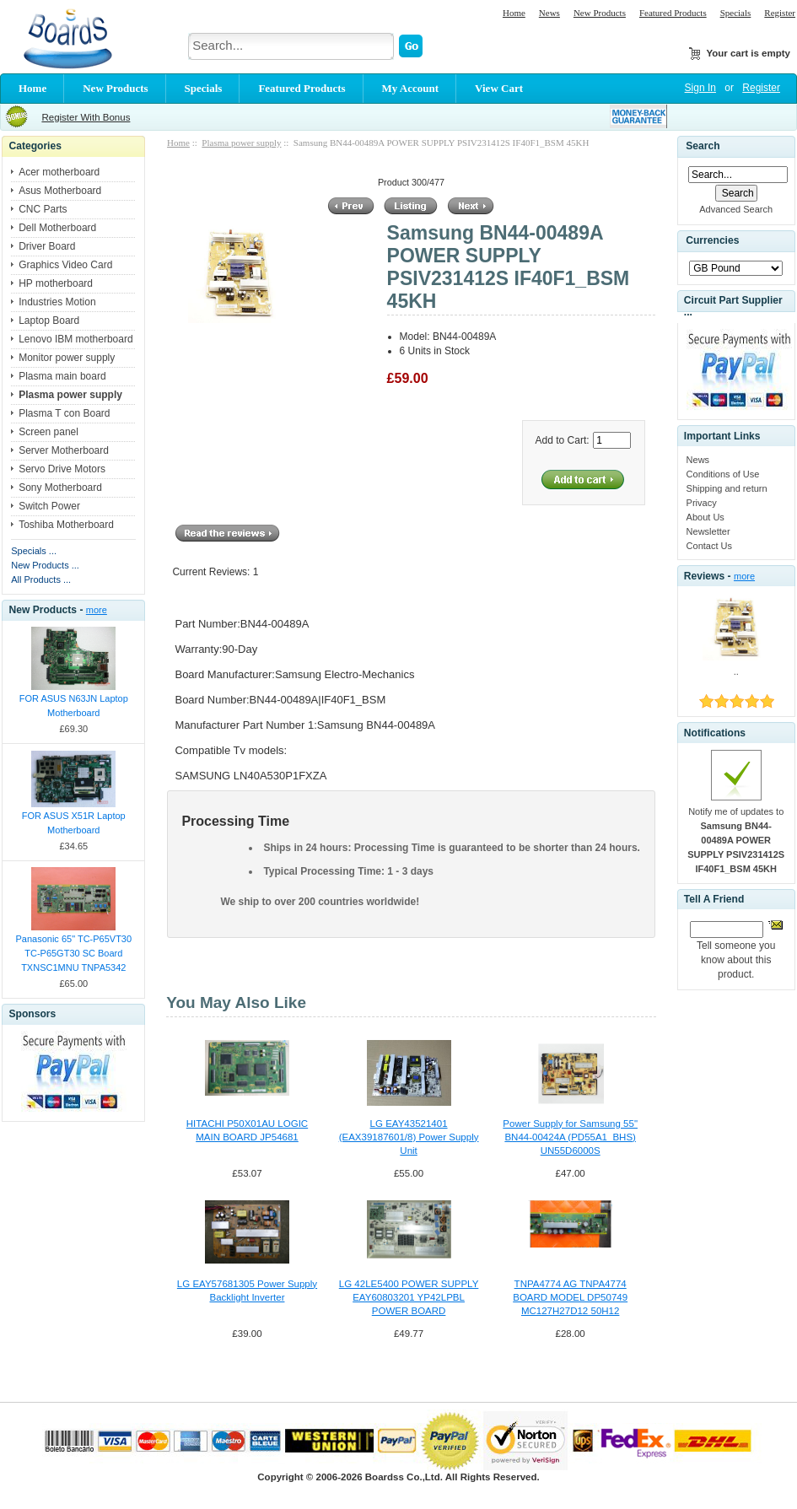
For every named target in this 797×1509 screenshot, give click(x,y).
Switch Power (49, 506)
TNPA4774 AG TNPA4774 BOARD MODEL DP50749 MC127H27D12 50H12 (570, 1297)
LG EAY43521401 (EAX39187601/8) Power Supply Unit (409, 1137)
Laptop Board (49, 320)
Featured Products (673, 13)
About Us (705, 517)
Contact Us (709, 546)
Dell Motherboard (57, 228)
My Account (410, 88)
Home (514, 13)
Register (779, 13)
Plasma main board (62, 376)
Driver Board (47, 246)
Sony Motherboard (60, 487)
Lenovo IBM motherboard (75, 339)
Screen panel (48, 432)
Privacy (702, 503)
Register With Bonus (85, 117)
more (96, 610)
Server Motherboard (64, 450)
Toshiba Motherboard (66, 525)
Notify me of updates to (735, 840)
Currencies (712, 241)
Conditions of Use (723, 474)
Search (702, 146)
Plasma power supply (241, 142)
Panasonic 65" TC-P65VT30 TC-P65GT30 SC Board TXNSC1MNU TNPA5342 (73, 953)
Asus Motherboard (60, 191)
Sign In (700, 88)
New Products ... (45, 565)
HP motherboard (56, 283)
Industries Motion (57, 302)
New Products (600, 13)
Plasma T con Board (64, 413)
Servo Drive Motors (62, 469)
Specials (735, 13)
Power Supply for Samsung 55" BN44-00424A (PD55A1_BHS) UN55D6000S (570, 1137)
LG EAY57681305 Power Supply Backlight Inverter (247, 1290)
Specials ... (34, 551)
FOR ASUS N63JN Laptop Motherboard (73, 705)
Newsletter (708, 531)
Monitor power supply (67, 358)
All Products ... (41, 579)
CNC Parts (43, 209)
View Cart (499, 88)
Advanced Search (736, 209)
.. (736, 671)
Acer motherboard (59, 172)
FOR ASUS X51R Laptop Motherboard (74, 823)
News (549, 13)
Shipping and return (727, 488)
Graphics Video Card (65, 265)
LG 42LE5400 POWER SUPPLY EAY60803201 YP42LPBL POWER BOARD (409, 1297)
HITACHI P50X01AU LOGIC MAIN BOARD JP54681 (247, 1130)
